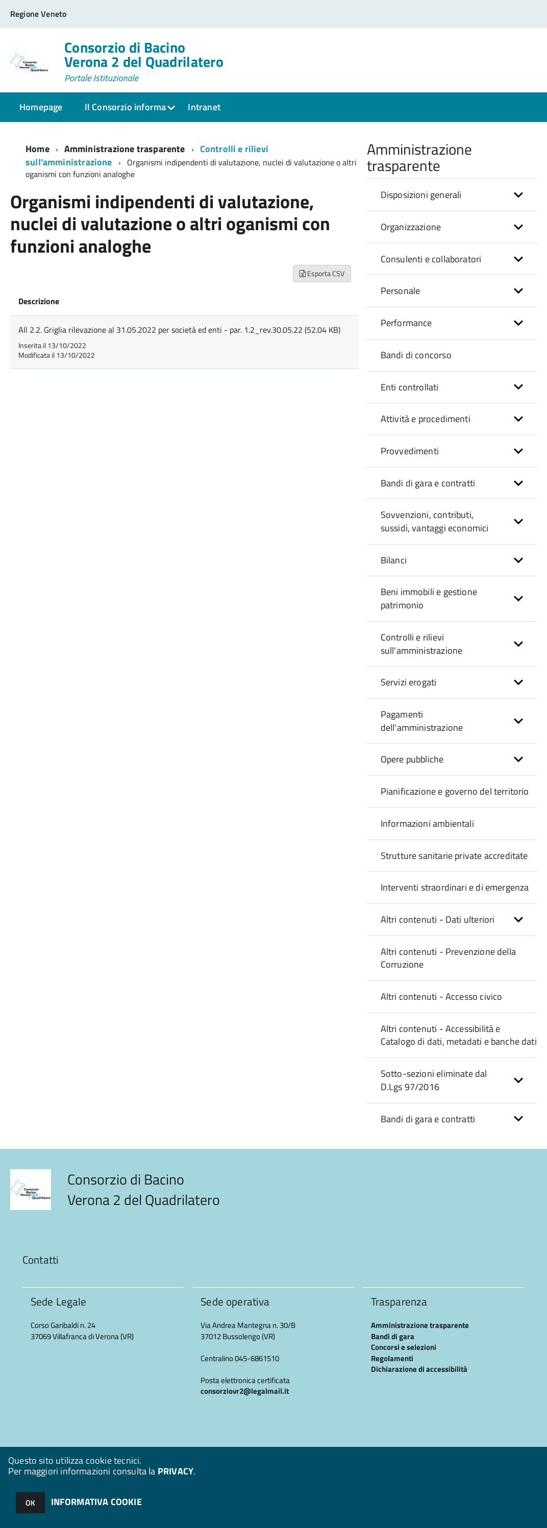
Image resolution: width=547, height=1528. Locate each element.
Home (37, 149)
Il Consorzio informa (125, 107)
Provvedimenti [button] (410, 451)
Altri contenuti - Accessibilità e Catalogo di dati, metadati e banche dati (459, 1035)
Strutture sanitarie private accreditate (454, 855)
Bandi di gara (392, 1336)
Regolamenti (392, 1358)
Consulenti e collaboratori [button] (431, 259)
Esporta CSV (322, 273)
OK (30, 1503)
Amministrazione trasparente (124, 149)
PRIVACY (175, 1471)
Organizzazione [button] (411, 227)
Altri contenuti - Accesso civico (442, 996)
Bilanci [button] (394, 560)
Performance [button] (406, 323)
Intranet (204, 107)
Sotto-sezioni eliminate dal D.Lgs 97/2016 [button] (434, 1080)
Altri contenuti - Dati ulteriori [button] (438, 919)
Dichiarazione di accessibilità (419, 1369)
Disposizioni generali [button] (421, 195)
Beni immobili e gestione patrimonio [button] (429, 598)
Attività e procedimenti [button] (425, 419)
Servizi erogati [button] (409, 682)
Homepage (40, 107)
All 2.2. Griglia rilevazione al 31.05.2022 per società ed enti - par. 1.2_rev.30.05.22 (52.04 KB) (179, 330)
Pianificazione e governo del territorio (455, 791)
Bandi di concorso (416, 355)
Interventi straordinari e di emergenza (455, 887)
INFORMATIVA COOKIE (96, 1502)
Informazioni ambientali (427, 823)
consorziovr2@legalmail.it (245, 1391)
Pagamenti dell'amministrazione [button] (422, 720)
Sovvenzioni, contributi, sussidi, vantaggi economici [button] (435, 521)
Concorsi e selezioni (403, 1347)
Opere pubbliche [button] (412, 759)
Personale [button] (400, 291)
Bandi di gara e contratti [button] (428, 483)
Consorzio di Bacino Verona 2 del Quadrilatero (143, 61)
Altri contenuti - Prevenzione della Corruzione (448, 958)
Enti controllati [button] (410, 387)
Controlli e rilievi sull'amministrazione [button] (422, 643)
